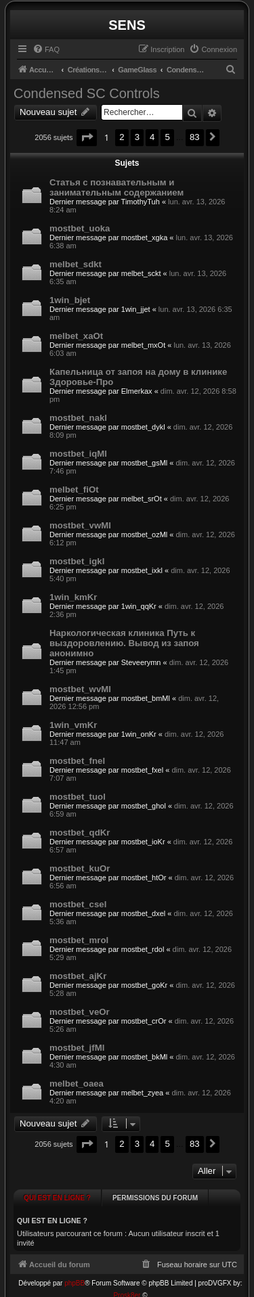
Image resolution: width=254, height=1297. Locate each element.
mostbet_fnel (77, 761)
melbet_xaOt (76, 336)
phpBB (74, 1272)
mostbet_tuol (77, 797)
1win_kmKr (73, 597)
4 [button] (152, 137)
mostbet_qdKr (79, 832)
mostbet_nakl (78, 418)
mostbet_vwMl (80, 525)
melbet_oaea (76, 1083)
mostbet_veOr (79, 1012)
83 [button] (195, 137)
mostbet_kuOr (79, 868)
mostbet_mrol (78, 940)
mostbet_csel (77, 904)
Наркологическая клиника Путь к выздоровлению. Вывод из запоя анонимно (124, 643)
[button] (87, 137)
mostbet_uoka (79, 228)
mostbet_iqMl (78, 454)
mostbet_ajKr (77, 976)
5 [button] (167, 137)
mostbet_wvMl (80, 689)
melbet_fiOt (74, 489)
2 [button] (121, 137)
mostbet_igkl (76, 561)
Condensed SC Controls (87, 93)
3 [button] (137, 137)
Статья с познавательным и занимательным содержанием (116, 187)
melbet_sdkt (75, 264)
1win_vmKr (73, 725)
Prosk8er (126, 1284)
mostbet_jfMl (76, 1048)
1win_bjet (69, 300)
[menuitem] (46, 49)
